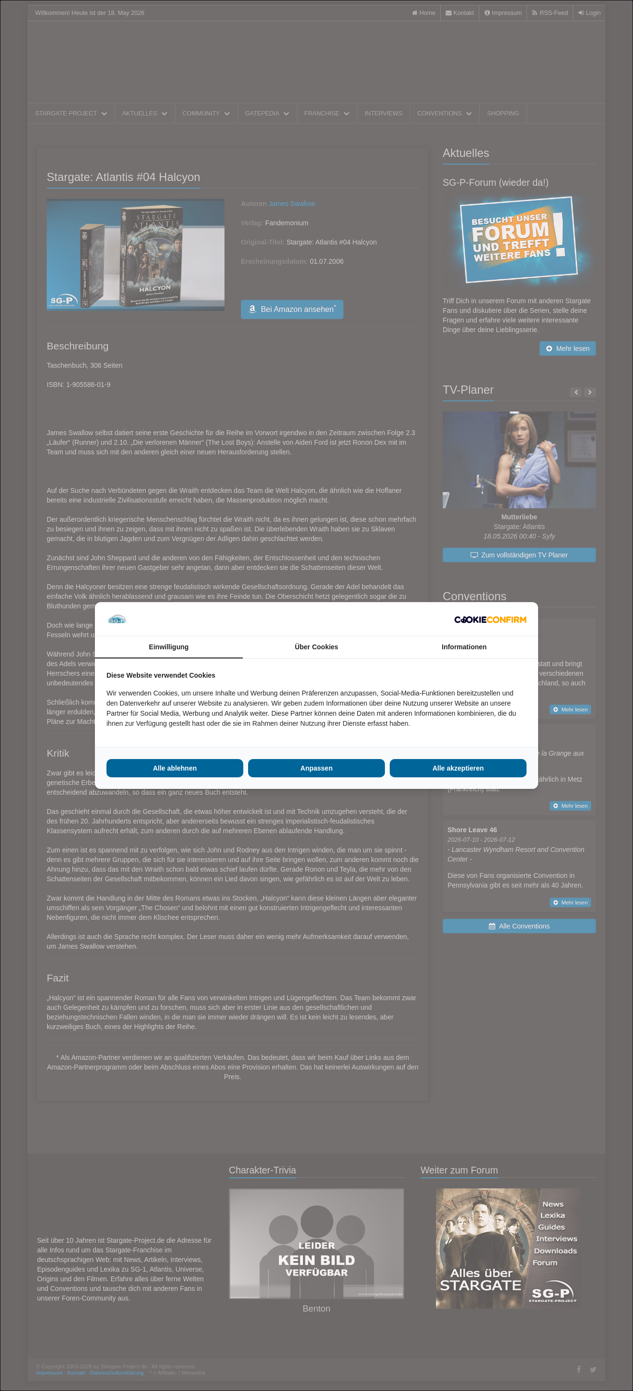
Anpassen (317, 768)
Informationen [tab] (464, 647)
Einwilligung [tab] (168, 647)
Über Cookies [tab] (316, 647)
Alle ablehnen (175, 768)
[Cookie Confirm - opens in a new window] (490, 619)
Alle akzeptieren (458, 768)
